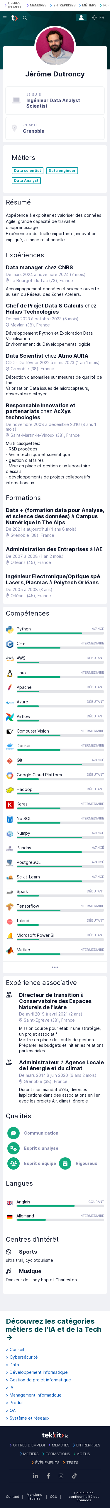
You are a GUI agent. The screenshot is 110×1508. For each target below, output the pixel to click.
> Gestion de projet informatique (38, 1380)
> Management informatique (34, 1395)
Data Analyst (26, 180)
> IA (9, 1387)
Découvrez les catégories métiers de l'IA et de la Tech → (53, 1329)
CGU (53, 1497)
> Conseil (15, 1349)
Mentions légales (34, 1496)
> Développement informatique (37, 1372)
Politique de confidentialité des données (84, 1496)
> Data (12, 1364)
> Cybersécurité (22, 1357)
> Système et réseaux (28, 1418)
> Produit (15, 1402)
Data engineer (62, 170)
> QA (11, 1410)
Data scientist (27, 170)
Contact (12, 1497)
